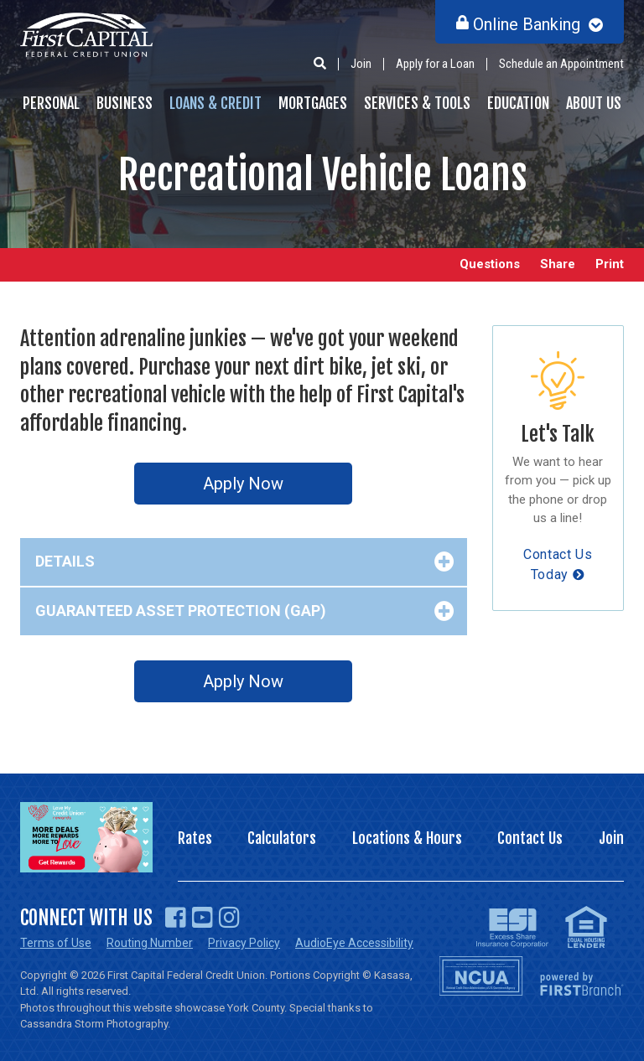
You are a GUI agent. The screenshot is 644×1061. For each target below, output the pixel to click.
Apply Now (243, 484)
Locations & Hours (407, 838)
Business (124, 103)
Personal (51, 103)
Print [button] (609, 264)
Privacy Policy (244, 943)
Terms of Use (55, 943)
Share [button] (557, 264)
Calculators (281, 838)
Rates (195, 838)
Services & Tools (417, 103)
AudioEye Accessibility (354, 943)
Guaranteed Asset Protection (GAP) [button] (180, 610)
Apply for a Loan (435, 63)
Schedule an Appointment (561, 63)
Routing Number (149, 943)
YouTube (202, 917)
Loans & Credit (215, 103)
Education (518, 103)
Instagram (229, 917)
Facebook (175, 917)
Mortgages (312, 103)
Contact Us (530, 838)
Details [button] (65, 561)
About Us (593, 103)
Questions (490, 264)
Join (361, 63)
